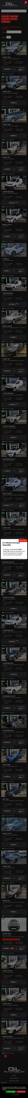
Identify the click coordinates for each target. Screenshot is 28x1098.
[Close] (26, 2)
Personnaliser (15, 1094)
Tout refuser (21, 1091)
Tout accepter (10, 1091)
